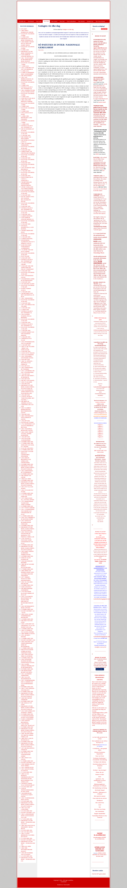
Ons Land (38, 21)
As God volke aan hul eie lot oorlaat (99, 737)
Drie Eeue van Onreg (99, 809)
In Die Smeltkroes (98, 278)
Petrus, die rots (100, 772)
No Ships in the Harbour (99, 762)
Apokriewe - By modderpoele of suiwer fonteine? (100, 780)
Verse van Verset (99, 756)
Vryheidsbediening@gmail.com (101, 387)
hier (106, 74)
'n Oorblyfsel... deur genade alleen (100, 749)
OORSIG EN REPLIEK (100, 418)
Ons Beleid (31, 21)
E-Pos (42, 50)
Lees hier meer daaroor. (99, 213)
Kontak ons (60, 884)
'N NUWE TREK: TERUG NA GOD (100, 561)
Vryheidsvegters (97, 229)
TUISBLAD (22, 21)
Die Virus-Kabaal (100, 21)
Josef (99, 805)
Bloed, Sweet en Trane (99, 313)
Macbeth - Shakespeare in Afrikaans (99, 793)
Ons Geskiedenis (71, 21)
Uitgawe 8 (100, 436)
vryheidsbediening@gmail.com (101, 599)
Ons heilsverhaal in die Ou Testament (100, 764)
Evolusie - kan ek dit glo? (99, 770)
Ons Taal (62, 21)
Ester (99, 776)
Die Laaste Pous (100, 802)
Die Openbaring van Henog (100, 788)
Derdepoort (100, 800)
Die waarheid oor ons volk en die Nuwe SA (99, 741)
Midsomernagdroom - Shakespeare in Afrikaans (99, 785)
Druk (39, 50)
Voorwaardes (67, 884)
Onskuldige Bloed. (99, 253)
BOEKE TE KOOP (100, 657)
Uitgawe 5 (100, 431)
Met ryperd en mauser (99, 796)
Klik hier (94, 708)
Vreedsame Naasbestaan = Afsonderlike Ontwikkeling (100, 759)
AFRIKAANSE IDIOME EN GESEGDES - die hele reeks (100, 854)
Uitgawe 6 (100, 433)
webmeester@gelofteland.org (101, 330)
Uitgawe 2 (100, 426)
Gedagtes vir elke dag (68, 29)
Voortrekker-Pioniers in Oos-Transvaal (99, 816)
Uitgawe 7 (100, 435)
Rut (100, 807)
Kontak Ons (90, 21)
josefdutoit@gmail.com (100, 556)
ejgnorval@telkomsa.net (100, 48)
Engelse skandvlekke (99, 813)
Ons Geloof (54, 21)
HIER (104, 124)
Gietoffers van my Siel (100, 647)
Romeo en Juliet (100, 774)
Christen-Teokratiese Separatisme (99, 753)
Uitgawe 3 (100, 428)
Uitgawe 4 (100, 430)
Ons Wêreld (81, 21)
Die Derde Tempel (99, 790)
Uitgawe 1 (100, 424)
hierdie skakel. (101, 70)
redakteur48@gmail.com (100, 412)
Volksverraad (96, 744)
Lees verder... (99, 669)
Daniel (100, 768)
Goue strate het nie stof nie (100, 798)
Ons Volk (46, 21)
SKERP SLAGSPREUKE (100, 838)
